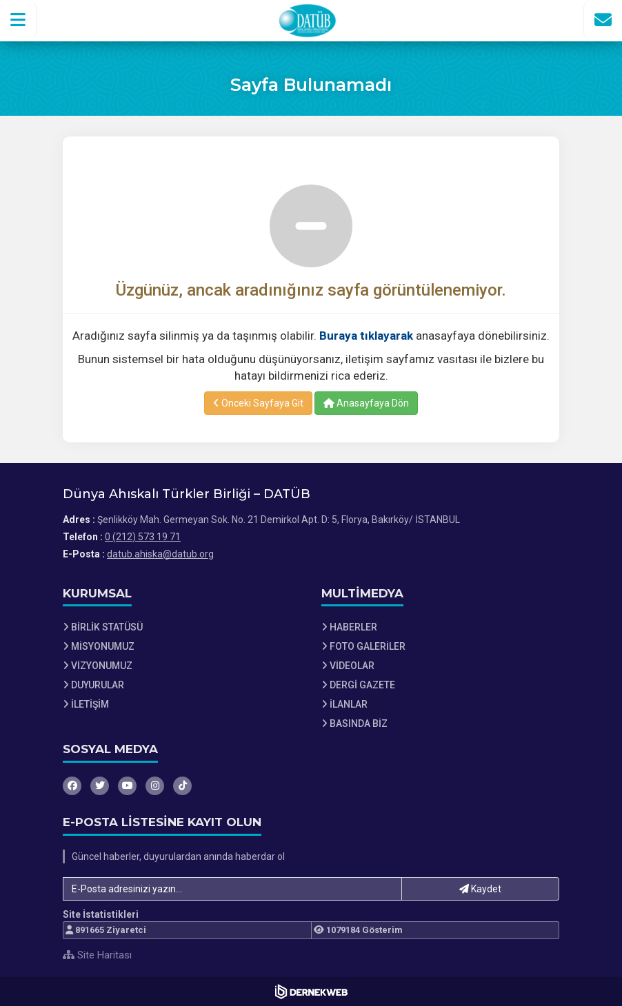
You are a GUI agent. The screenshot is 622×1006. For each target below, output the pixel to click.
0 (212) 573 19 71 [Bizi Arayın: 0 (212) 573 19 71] (143, 536)
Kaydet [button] (480, 888)
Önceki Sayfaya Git (258, 403)
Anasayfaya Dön (366, 403)
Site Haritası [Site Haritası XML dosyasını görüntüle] (97, 955)
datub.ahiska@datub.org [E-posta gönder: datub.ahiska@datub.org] (160, 554)
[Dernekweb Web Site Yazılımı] (311, 991)
